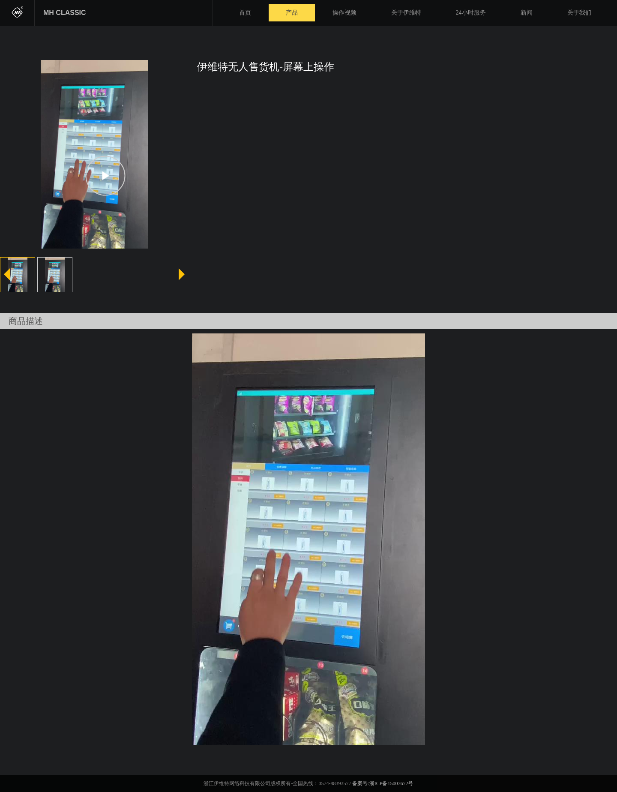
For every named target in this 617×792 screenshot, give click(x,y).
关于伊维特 (406, 12)
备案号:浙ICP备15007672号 (382, 783)
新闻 (527, 12)
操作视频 (344, 12)
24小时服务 (471, 12)
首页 (245, 12)
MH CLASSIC (64, 12)
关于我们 (579, 12)
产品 (292, 12)
